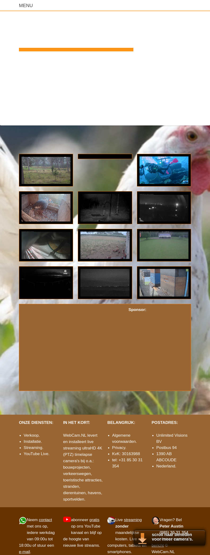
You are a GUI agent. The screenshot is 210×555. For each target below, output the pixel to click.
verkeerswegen (77, 473)
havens (94, 492)
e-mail (185, 118)
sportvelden (73, 499)
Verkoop (31, 435)
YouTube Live (36, 453)
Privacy (118, 447)
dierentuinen (74, 492)
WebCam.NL (76, 32)
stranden (71, 486)
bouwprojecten (76, 467)
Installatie (32, 441)
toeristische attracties (82, 480)
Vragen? (167, 519)
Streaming (33, 447)
